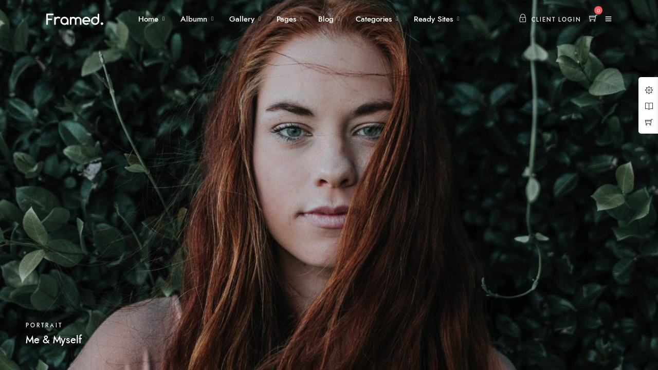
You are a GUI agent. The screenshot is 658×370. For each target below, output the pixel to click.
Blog (326, 19)
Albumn (193, 19)
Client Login (550, 20)
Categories (374, 19)
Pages (286, 19)
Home (148, 19)
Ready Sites (433, 19)
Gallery (241, 19)
